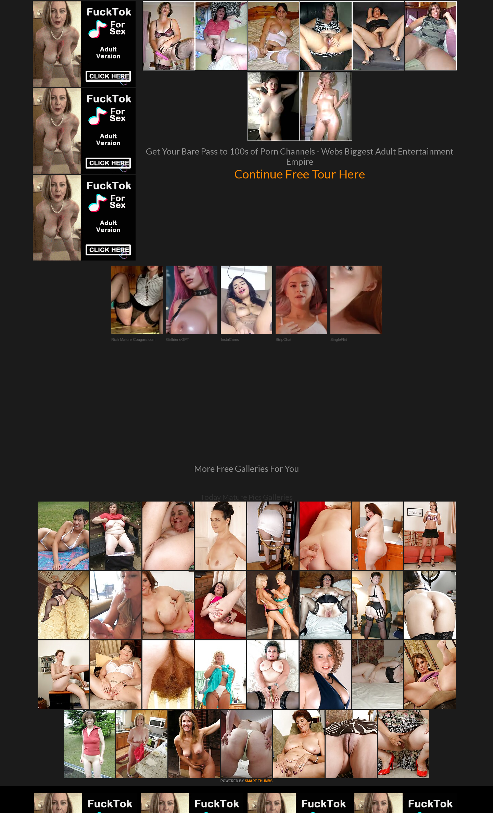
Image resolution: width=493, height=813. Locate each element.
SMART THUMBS (259, 688)
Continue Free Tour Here (299, 173)
